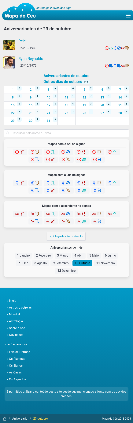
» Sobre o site (16, 328)
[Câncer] (66, 152)
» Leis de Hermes (18, 352)
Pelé (22, 41)
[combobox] (66, 133)
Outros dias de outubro (66, 81)
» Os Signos (15, 365)
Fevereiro (43, 255)
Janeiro (23, 255)
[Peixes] (98, 160)
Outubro (82, 263)
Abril (78, 255)
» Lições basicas (16, 344)
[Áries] (20, 152)
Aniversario (20, 418)
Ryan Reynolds (30, 58)
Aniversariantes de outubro (66, 75)
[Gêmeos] (51, 152)
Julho (23, 263)
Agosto (40, 263)
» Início (11, 300)
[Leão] (82, 152)
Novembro (105, 263)
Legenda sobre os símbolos (66, 236)
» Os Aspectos (16, 379)
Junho (110, 255)
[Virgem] (97, 152)
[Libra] (113, 152)
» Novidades (15, 335)
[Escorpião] (35, 160)
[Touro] (35, 152)
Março (62, 255)
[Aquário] (82, 160)
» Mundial (13, 314)
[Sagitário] (51, 160)
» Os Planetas (16, 359)
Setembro (60, 263)
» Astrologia (15, 321)
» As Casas (14, 372)
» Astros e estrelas (19, 307)
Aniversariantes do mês (66, 247)
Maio (94, 255)
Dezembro (66, 270)
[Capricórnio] (66, 160)
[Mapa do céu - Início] (20, 11)
